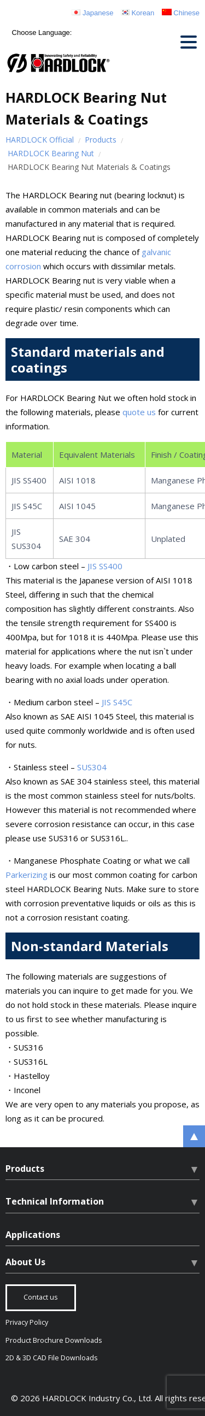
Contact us (41, 1297)
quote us (139, 411)
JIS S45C (117, 702)
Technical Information (54, 1201)
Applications (32, 1235)
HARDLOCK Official (39, 139)
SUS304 (92, 767)
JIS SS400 (104, 565)
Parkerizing (26, 874)
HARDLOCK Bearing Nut (51, 153)
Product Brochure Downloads (53, 1340)
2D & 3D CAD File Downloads (51, 1357)
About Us (25, 1262)
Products (100, 139)
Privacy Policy (26, 1322)
